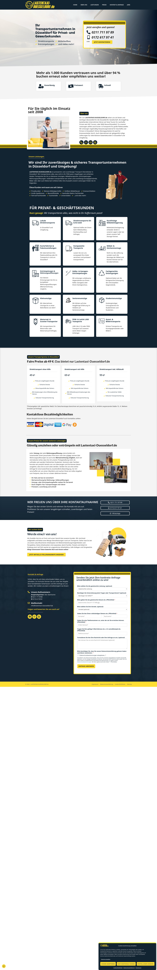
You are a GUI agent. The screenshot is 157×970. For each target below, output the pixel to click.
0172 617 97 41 (103, 37)
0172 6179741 (37, 599)
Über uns (84, 5)
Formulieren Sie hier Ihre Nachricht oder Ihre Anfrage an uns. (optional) (101, 637)
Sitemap (129, 684)
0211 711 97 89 (103, 32)
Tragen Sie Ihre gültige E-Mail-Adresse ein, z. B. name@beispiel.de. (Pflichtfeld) (99, 630)
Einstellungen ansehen (146, 964)
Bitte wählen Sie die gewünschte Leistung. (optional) (94, 586)
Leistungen (94, 5)
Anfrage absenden (86, 666)
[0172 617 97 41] (88, 37)
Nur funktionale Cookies (126, 964)
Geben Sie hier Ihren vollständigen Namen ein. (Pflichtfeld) (97, 613)
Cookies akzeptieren (108, 964)
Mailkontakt (36, 603)
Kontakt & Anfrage (117, 5)
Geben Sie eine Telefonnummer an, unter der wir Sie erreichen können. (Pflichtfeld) (100, 621)
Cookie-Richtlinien (118, 968)
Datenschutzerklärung (129, 968)
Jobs (128, 5)
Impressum (138, 968)
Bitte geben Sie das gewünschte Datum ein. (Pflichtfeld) (96, 600)
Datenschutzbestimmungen (84, 662)
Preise (104, 5)
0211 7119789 (37, 597)
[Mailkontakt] (29, 603)
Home (75, 5)
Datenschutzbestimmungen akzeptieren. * (92, 655)
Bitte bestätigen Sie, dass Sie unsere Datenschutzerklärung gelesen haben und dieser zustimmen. (101, 652)
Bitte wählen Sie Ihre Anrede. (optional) (90, 607)
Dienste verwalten (105, 959)
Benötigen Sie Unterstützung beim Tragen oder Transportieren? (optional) (101, 593)
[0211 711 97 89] (88, 32)
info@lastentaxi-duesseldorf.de (42, 606)
